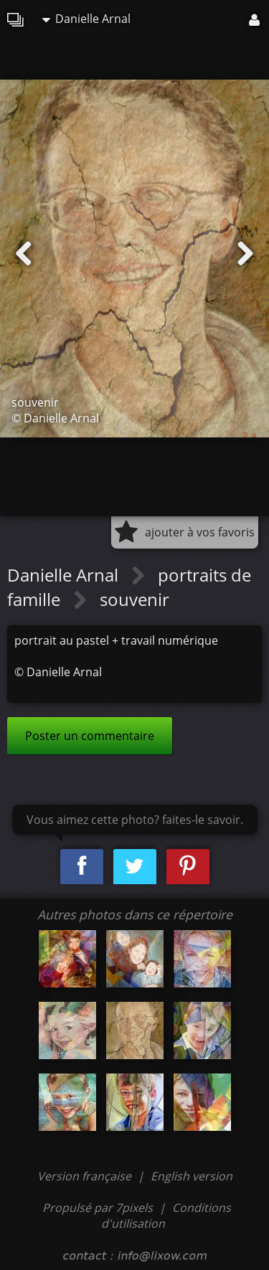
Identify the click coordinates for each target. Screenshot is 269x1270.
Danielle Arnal (86, 19)
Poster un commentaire (89, 736)
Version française (85, 1176)
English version (191, 1176)
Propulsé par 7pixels (97, 1207)
